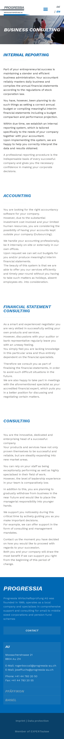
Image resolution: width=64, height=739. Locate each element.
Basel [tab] (10, 700)
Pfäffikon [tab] (14, 691)
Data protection (38, 720)
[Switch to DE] (58, 6)
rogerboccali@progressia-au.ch (35, 665)
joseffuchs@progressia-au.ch (34, 669)
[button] (45, 9)
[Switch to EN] (58, 11)
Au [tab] (7, 647)
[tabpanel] (32, 669)
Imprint (20, 720)
